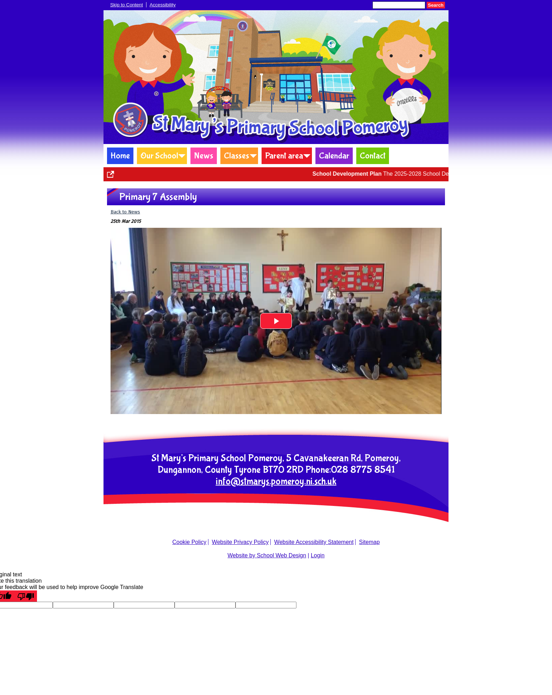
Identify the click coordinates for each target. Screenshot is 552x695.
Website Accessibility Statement (314, 542)
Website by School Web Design (266, 555)
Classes (236, 156)
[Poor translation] (25, 596)
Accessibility (163, 4)
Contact (372, 156)
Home (120, 156)
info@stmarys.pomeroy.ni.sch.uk (276, 481)
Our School (159, 156)
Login (318, 555)
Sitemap (369, 542)
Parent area (284, 156)
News (203, 156)
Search (436, 5)
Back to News (125, 212)
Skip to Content (126, 4)
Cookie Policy (189, 542)
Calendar (334, 156)
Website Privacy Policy (240, 542)
